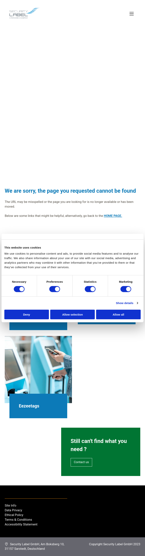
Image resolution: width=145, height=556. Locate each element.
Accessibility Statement (21, 524)
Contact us (81, 462)
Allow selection (72, 314)
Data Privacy (13, 510)
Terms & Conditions (18, 519)
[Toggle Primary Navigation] (131, 14)
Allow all (118, 314)
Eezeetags (29, 406)
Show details (124, 303)
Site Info (10, 505)
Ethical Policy (14, 515)
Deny (26, 314)
